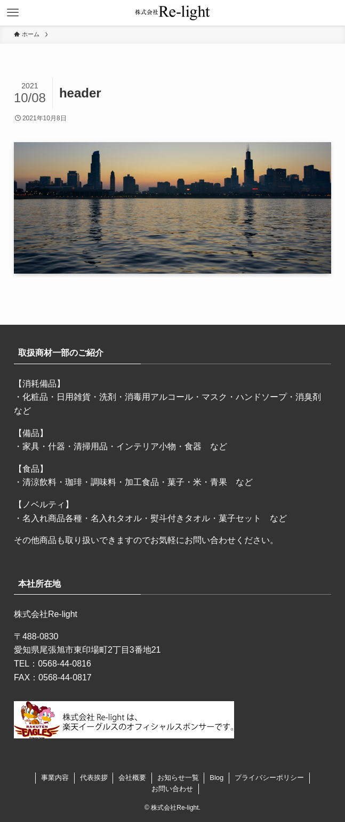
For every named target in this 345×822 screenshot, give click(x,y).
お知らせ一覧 (178, 778)
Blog (216, 778)
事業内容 (55, 778)
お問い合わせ (172, 789)
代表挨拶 (94, 778)
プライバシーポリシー (269, 778)
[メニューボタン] (13, 13)
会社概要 (132, 778)
